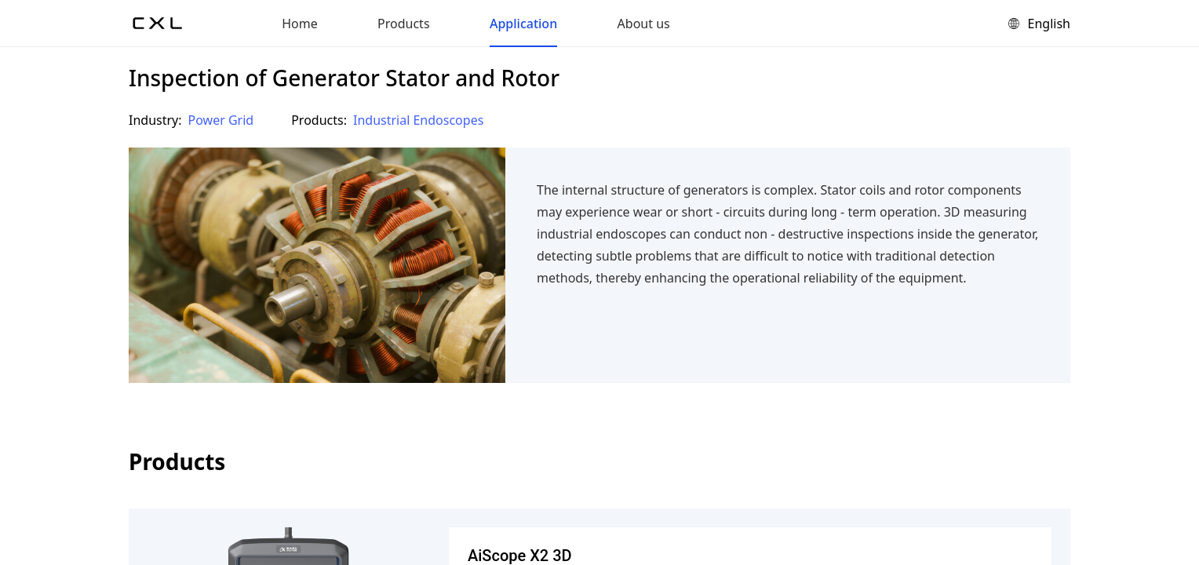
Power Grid (221, 120)
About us (644, 23)
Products (403, 23)
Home (300, 23)
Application (523, 23)
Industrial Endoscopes (418, 120)
